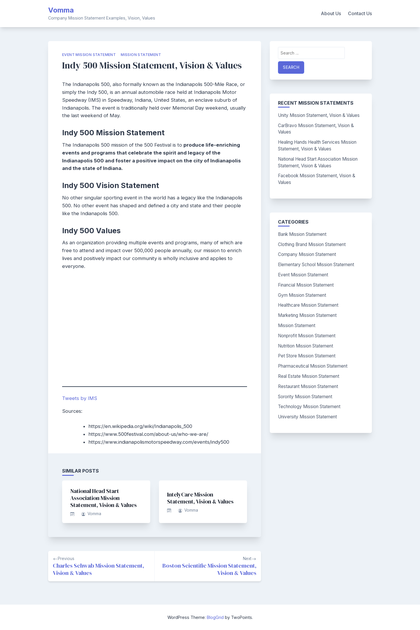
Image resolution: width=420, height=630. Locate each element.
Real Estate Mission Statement (308, 376)
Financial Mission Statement (306, 285)
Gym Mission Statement (302, 295)
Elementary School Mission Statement (316, 264)
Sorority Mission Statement (305, 396)
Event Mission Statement (89, 54)
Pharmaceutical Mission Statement (312, 366)
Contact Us (360, 13)
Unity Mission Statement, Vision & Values (319, 115)
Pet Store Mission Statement (306, 356)
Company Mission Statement (307, 254)
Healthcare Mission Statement (308, 305)
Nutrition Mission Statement (305, 346)
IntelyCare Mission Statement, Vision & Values (200, 498)
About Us (331, 13)
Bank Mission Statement (302, 234)
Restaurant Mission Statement (308, 386)
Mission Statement (141, 54)
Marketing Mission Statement (307, 315)
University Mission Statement (307, 417)
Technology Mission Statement (309, 406)
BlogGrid (215, 617)
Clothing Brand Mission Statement (312, 244)
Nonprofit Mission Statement (306, 335)
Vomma (61, 10)
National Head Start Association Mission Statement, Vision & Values (103, 498)
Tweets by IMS (79, 398)
